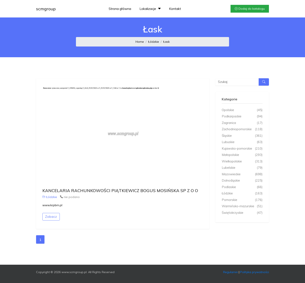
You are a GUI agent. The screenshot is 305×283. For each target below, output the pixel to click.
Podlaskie (242, 187)
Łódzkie (153, 42)
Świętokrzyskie (242, 212)
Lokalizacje (150, 9)
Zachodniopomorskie (242, 129)
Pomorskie (242, 200)
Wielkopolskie (242, 161)
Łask (166, 42)
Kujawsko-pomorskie (242, 148)
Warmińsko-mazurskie (242, 206)
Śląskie (242, 135)
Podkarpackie (242, 116)
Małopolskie (242, 155)
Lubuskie (242, 142)
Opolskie (242, 110)
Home (140, 42)
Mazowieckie (242, 174)
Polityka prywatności (254, 272)
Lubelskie (242, 167)
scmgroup (46, 8)
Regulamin (230, 272)
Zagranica (242, 123)
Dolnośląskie (242, 180)
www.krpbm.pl (52, 205)
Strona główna (120, 9)
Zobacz (51, 217)
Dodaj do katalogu (250, 9)
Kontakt (175, 9)
